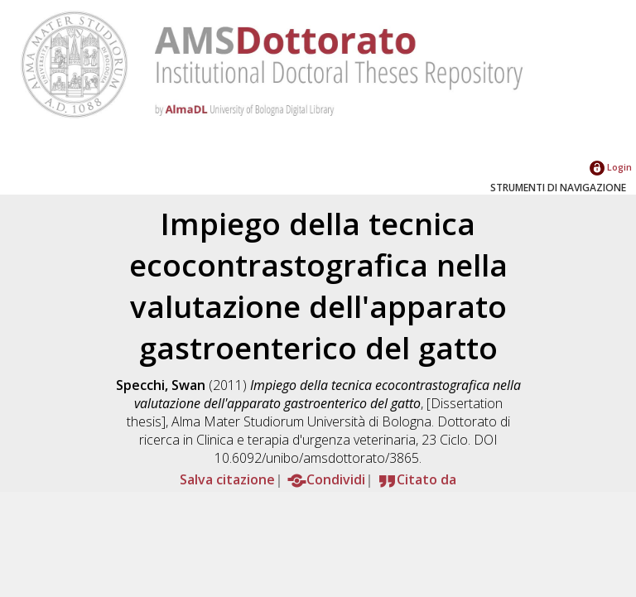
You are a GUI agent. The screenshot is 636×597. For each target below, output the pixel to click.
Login (611, 167)
